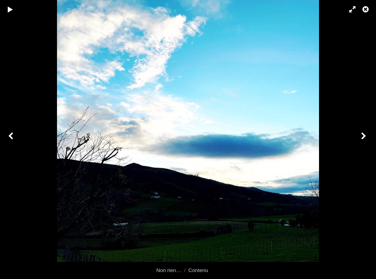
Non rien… (168, 270)
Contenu (198, 270)
